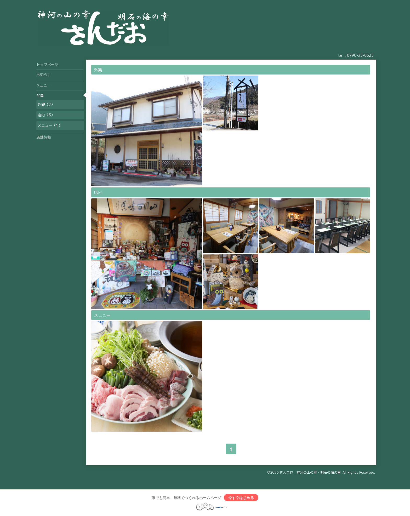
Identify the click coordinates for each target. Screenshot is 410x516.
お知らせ (43, 74)
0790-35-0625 (360, 55)
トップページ (47, 64)
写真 (40, 95)
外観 (98, 70)
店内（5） (46, 114)
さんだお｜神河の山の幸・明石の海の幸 (310, 472)
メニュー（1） (50, 125)
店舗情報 (43, 137)
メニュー (102, 315)
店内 (98, 192)
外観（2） (46, 104)
